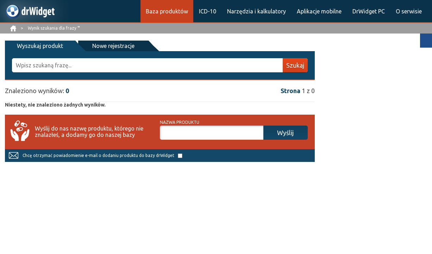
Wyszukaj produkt (40, 46)
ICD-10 (207, 11)
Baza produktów (167, 11)
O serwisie (409, 11)
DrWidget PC (368, 11)
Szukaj (295, 65)
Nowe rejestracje (113, 46)
